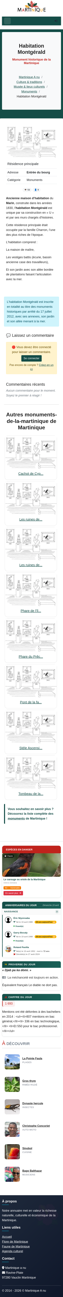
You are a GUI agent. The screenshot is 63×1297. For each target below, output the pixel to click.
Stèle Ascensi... (30, 748)
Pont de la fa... (31, 702)
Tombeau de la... (30, 794)
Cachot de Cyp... (30, 473)
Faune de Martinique (16, 1246)
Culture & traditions (29, 82)
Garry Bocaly (20, 932)
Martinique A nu (29, 77)
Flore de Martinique (15, 1241)
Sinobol (27, 1148)
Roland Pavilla (21, 947)
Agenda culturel (12, 1251)
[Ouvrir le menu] (7, 21)
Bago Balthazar (32, 1170)
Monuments (29, 91)
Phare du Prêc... (31, 656)
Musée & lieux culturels (29, 86)
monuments (16, 818)
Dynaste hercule (32, 1103)
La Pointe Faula (32, 1058)
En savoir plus (13, 893)
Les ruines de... (30, 519)
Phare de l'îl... (31, 611)
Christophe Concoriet (36, 1125)
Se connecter (31, 358)
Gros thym (29, 1080)
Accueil (7, 1236)
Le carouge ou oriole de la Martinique (25, 879)
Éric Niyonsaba (21, 918)
